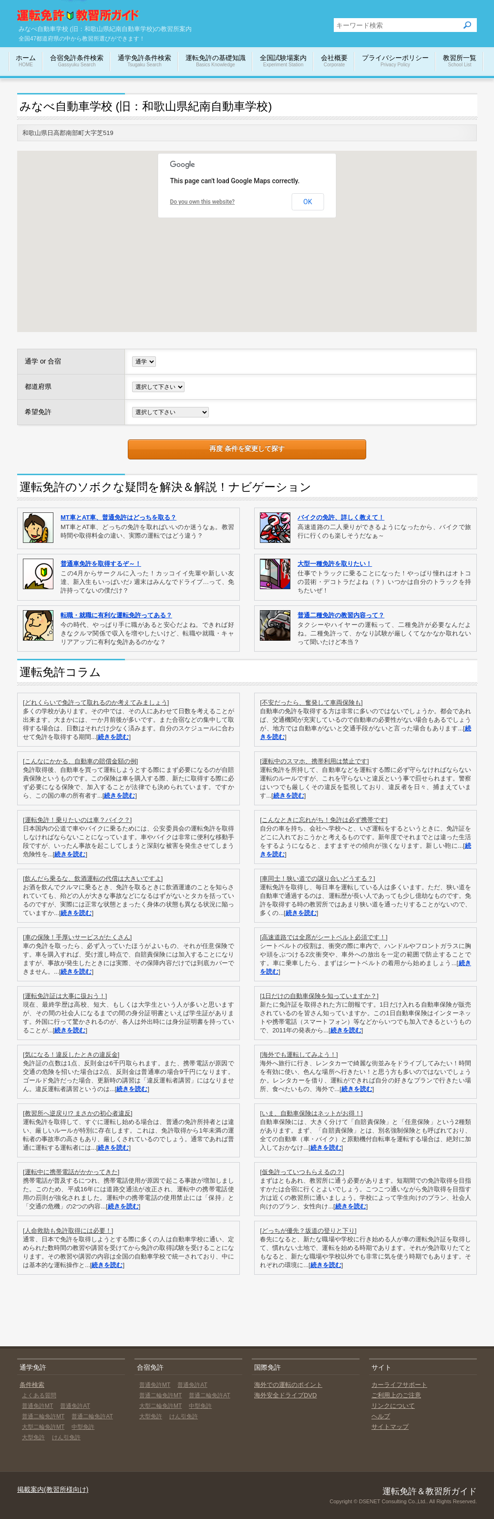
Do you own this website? (202, 201)
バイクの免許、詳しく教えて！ (341, 517)
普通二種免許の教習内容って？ (341, 615)
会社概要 (334, 61)
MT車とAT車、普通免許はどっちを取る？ (118, 517)
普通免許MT (37, 1406)
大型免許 (33, 1437)
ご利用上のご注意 (396, 1395)
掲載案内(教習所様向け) (52, 1489)
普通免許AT (75, 1406)
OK (307, 202)
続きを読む (113, 736)
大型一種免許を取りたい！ (335, 563)
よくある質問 (39, 1395)
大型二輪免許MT (43, 1427)
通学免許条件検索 (144, 61)
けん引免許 (66, 1437)
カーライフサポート (399, 1384)
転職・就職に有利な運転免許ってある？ (116, 615)
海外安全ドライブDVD (285, 1395)
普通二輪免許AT (92, 1416)
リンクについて (393, 1405)
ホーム (26, 61)
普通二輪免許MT (43, 1416)
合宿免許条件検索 (76, 61)
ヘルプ (380, 1416)
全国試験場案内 (283, 61)
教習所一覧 (459, 61)
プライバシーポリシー (395, 61)
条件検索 (32, 1384)
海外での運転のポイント (288, 1384)
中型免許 (83, 1427)
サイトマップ (390, 1426)
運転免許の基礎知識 (215, 61)
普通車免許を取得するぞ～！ (101, 563)
